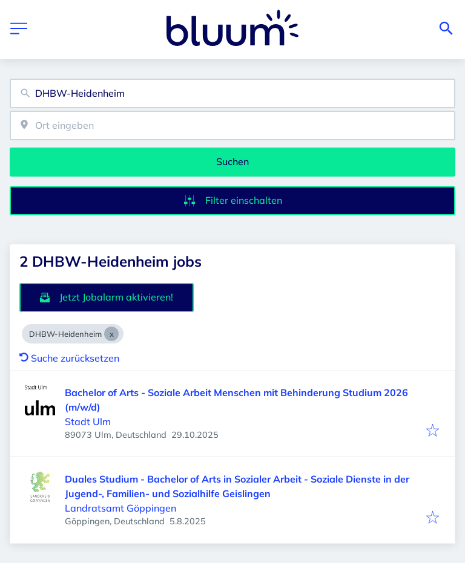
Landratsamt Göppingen (120, 508)
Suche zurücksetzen (69, 358)
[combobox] (232, 93)
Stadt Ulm (88, 421)
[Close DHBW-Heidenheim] (111, 334)
